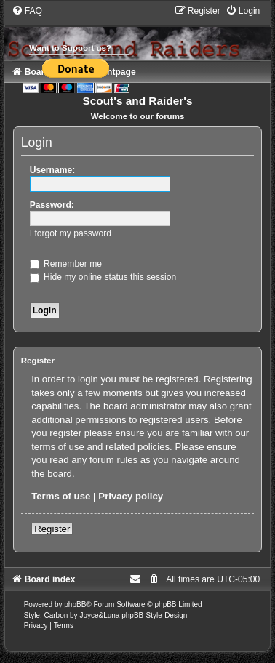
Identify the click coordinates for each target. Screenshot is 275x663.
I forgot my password (70, 233)
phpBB (75, 604)
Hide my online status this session (103, 277)
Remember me (66, 264)
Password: (52, 205)
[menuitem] (27, 11)
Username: (53, 170)
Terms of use (60, 496)
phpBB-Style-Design (154, 615)
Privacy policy (130, 496)
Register (52, 528)
